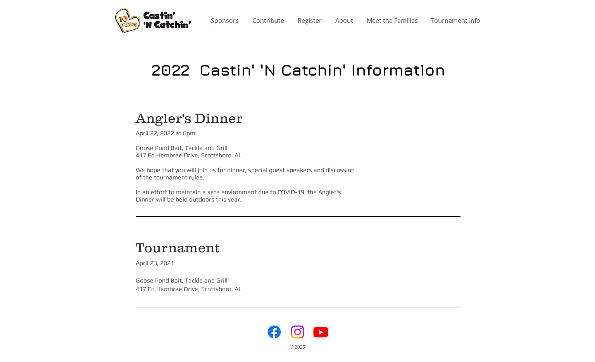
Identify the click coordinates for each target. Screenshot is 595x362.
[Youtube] (320, 332)
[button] (456, 20)
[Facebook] (274, 332)
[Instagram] (297, 332)
